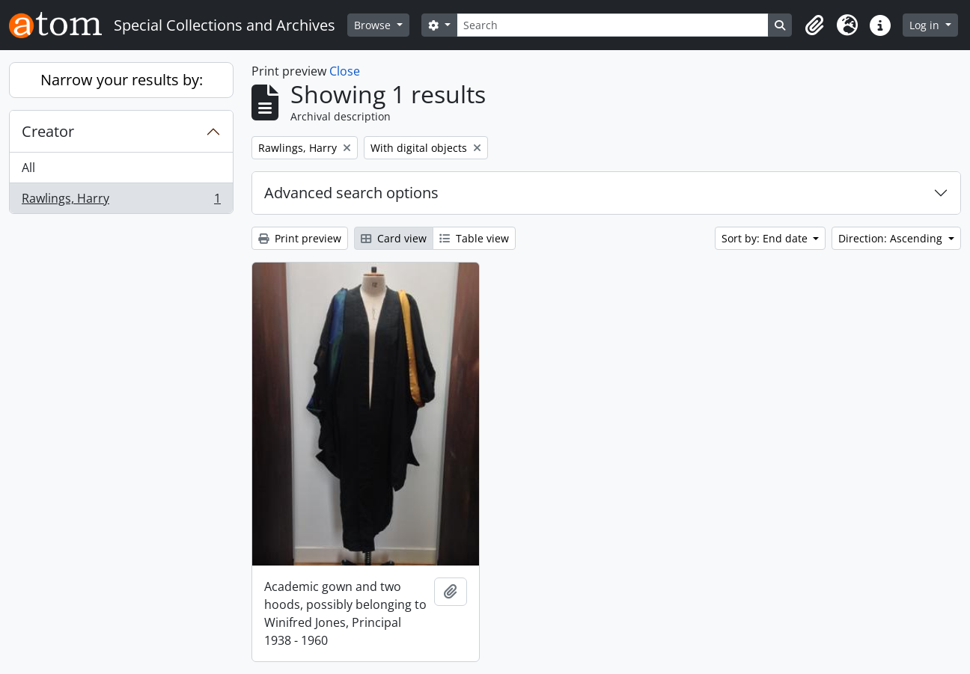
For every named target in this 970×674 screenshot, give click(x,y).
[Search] (613, 25)
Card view (394, 238)
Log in (925, 25)
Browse (374, 25)
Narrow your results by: (121, 80)
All (28, 167)
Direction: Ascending (891, 238)
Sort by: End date (766, 238)
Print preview (299, 238)
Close (344, 71)
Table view (474, 238)
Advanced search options (351, 193)
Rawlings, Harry (121, 201)
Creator (48, 131)
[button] (814, 25)
